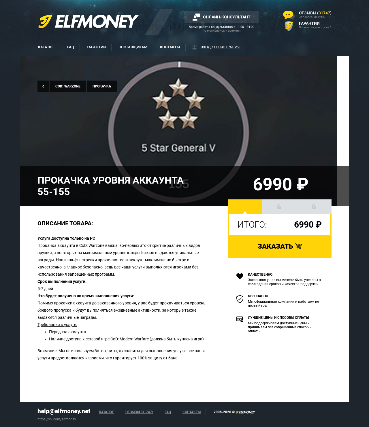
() (315, 13)
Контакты (170, 47)
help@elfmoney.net (63, 411)
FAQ (70, 47)
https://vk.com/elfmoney (56, 419)
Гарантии (96, 47)
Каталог (46, 47)
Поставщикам (132, 47)
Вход (206, 47)
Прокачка (102, 86)
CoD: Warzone (67, 86)
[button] (245, 206)
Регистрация (227, 47)
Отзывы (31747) (139, 412)
